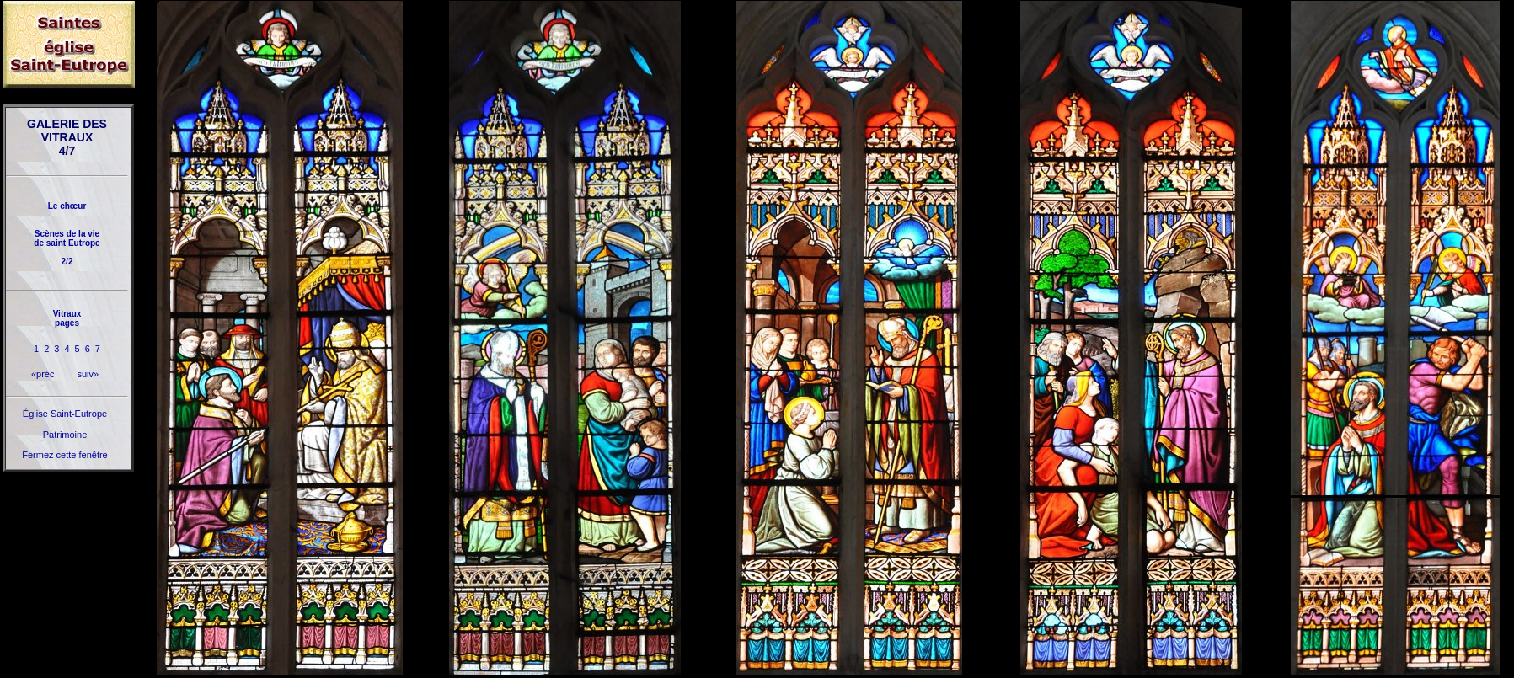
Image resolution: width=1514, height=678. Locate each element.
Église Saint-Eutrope (65, 413)
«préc (43, 374)
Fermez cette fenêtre (65, 455)
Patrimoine (65, 435)
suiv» (88, 374)
